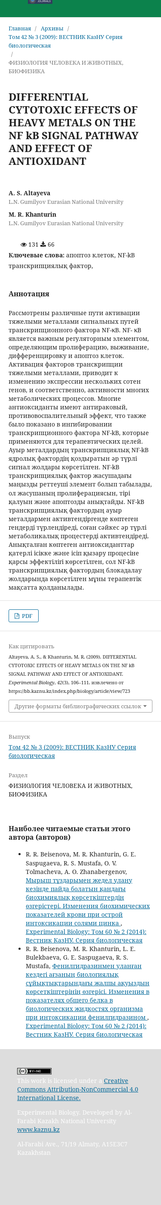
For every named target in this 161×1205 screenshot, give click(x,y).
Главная (20, 28)
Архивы (52, 28)
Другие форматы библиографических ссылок (78, 706)
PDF (27, 616)
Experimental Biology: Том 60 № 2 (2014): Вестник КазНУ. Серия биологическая (86, 936)
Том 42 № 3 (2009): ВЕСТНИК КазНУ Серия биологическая (65, 41)
